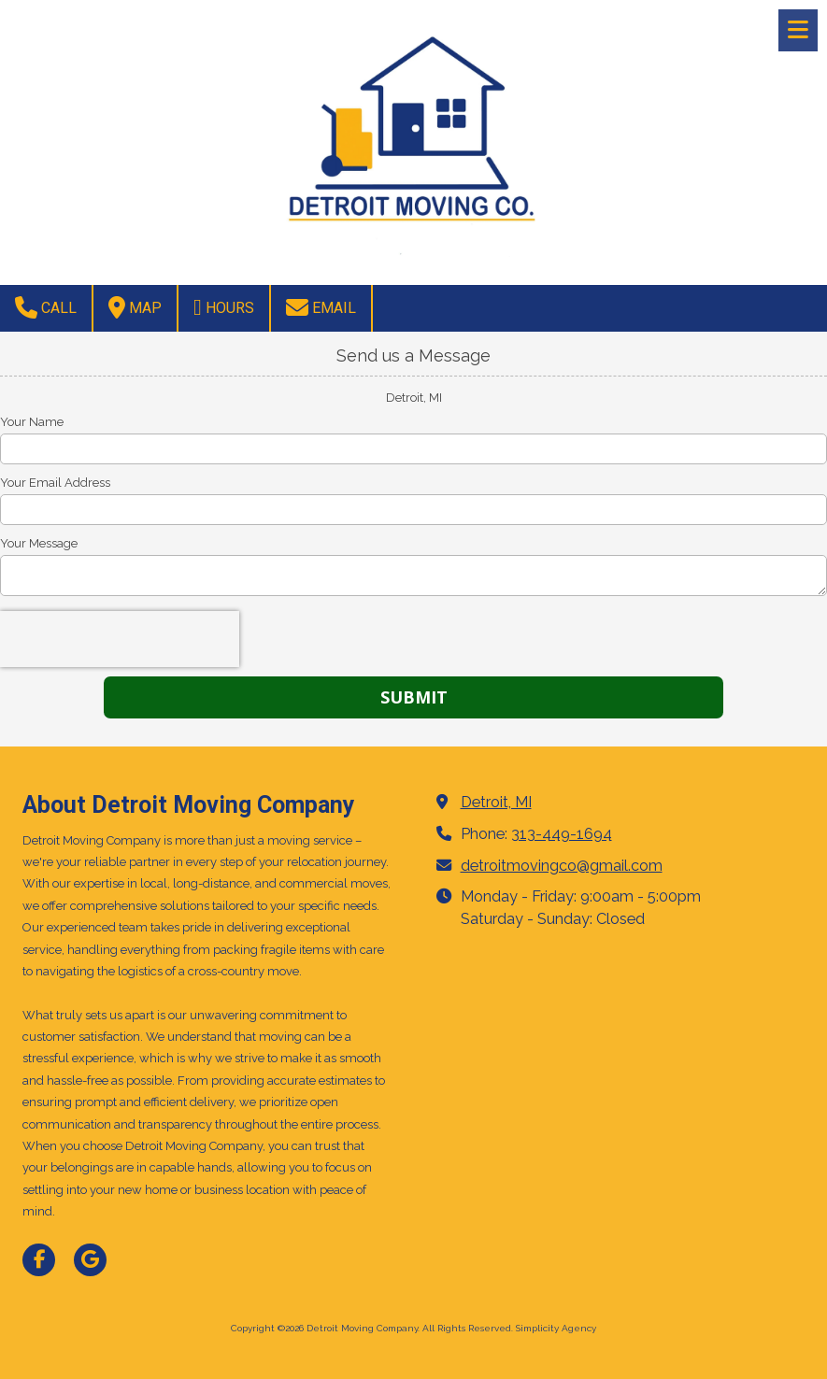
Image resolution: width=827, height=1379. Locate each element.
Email (321, 307)
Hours (223, 307)
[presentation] (119, 639)
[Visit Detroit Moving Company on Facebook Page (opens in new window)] (38, 1260)
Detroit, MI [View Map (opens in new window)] (496, 802)
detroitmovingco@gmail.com (562, 865)
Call (46, 307)
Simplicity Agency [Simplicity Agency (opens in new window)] (556, 1328)
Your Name (32, 422)
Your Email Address (55, 483)
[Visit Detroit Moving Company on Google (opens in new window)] (90, 1260)
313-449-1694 (561, 834)
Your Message (39, 543)
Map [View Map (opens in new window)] (135, 307)
